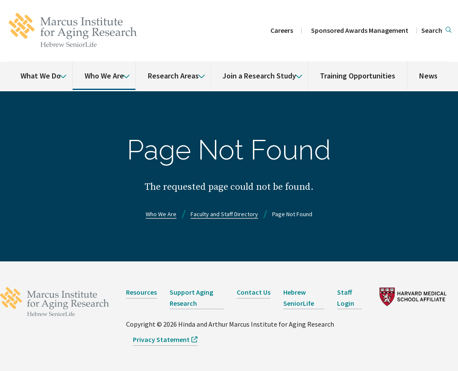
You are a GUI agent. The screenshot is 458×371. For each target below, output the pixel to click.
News (428, 76)
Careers (281, 30)
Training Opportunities (357, 76)
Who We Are (104, 76)
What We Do (41, 76)
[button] (436, 31)
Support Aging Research (191, 297)
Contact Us (253, 292)
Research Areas (173, 76)
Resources (141, 292)
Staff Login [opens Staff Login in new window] (345, 297)
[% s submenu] (59, 70)
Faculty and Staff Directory (224, 214)
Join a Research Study (259, 76)
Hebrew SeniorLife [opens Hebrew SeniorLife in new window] (298, 297)
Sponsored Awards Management (359, 30)
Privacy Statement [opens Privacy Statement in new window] (161, 339)
